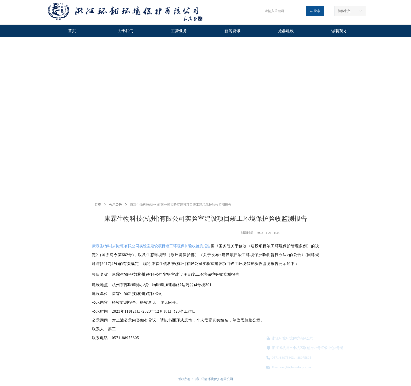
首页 (98, 205)
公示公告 (115, 205)
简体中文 (344, 11)
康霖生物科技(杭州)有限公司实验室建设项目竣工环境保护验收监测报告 (151, 246)
